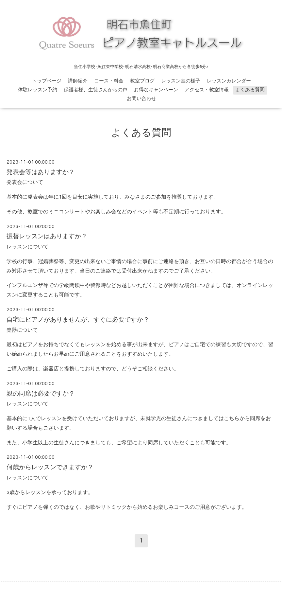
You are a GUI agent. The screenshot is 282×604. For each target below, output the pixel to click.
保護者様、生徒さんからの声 (95, 89)
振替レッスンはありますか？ (47, 236)
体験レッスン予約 (37, 89)
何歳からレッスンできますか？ (50, 467)
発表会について (25, 182)
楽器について (22, 330)
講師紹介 (78, 81)
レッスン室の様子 (180, 81)
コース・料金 (109, 81)
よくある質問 (250, 89)
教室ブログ (142, 81)
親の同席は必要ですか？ (41, 394)
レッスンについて (27, 246)
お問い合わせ (141, 98)
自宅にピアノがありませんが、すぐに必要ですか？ (78, 320)
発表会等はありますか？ (41, 172)
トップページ (46, 81)
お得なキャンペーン (156, 89)
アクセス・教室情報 (207, 89)
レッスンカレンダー (229, 81)
